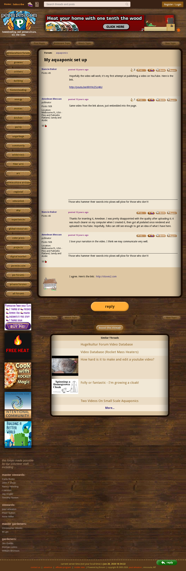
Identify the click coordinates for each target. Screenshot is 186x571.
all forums (18, 293)
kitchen (18, 118)
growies (18, 62)
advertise (48, 567)
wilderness (18, 155)
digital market (18, 256)
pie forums (18, 275)
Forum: (48, 53)
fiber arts (18, 164)
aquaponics (62, 53)
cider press (18, 238)
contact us (35, 567)
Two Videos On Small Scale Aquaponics (110, 401)
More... (109, 408)
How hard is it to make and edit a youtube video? (117, 359)
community (18, 145)
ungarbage (18, 136)
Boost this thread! (110, 327)
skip (18, 210)
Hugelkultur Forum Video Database (107, 344)
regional (18, 192)
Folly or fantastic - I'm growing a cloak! (110, 382)
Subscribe (18, 4)
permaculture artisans (18, 182)
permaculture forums (18, 53)
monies (18, 108)
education (18, 201)
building (18, 81)
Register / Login (172, 4)
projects (18, 247)
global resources (18, 229)
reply (110, 306)
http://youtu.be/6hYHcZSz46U (85, 87)
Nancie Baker (49, 69)
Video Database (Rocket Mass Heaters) (109, 352)
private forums (18, 284)
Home (7, 4)
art (18, 173)
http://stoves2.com (106, 276)
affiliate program (63, 567)
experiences (18, 219)
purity (18, 127)
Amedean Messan (52, 99)
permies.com (18, 266)
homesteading (18, 90)
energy (18, 99)
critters (18, 71)
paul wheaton (135, 567)
